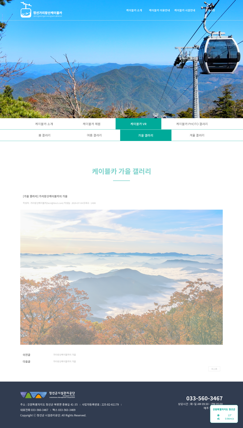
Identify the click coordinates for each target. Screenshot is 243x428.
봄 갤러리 (44, 135)
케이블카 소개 (134, 10)
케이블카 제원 (92, 124)
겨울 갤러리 (197, 135)
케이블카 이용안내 (159, 10)
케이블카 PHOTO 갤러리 (192, 124)
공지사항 (210, 10)
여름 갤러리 (94, 135)
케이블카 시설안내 (184, 10)
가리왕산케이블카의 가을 (64, 359)
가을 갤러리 (145, 135)
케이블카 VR (138, 124)
